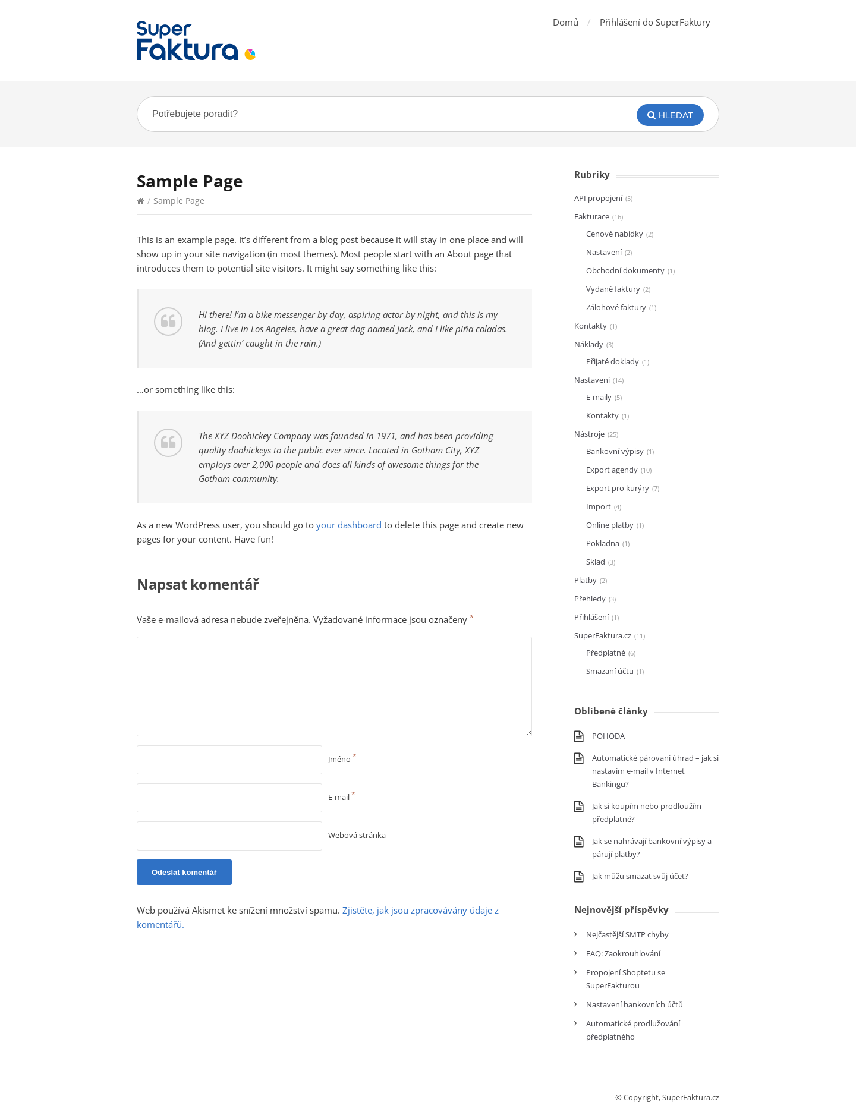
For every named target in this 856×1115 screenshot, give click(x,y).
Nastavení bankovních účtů (634, 1004)
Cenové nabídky (614, 233)
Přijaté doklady (612, 361)
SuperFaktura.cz (602, 635)
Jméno (342, 759)
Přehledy (590, 598)
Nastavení (604, 252)
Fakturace (591, 216)
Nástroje (589, 434)
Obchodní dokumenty (625, 270)
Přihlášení (591, 617)
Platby (585, 580)
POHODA (608, 735)
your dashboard (349, 525)
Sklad (595, 561)
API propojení (598, 198)
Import (598, 506)
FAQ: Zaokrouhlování (623, 953)
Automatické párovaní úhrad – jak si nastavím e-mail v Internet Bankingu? (655, 770)
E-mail (341, 797)
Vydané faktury (613, 289)
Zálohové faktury (616, 307)
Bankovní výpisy (615, 451)
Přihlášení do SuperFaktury (655, 22)
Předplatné (605, 652)
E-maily (599, 397)
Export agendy (612, 469)
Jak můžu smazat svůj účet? (640, 876)
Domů (565, 22)
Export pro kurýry (617, 488)
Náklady (588, 344)
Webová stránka (357, 835)
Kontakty (590, 325)
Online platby (610, 524)
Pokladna (602, 543)
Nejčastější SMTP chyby (627, 934)
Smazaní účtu (610, 671)
